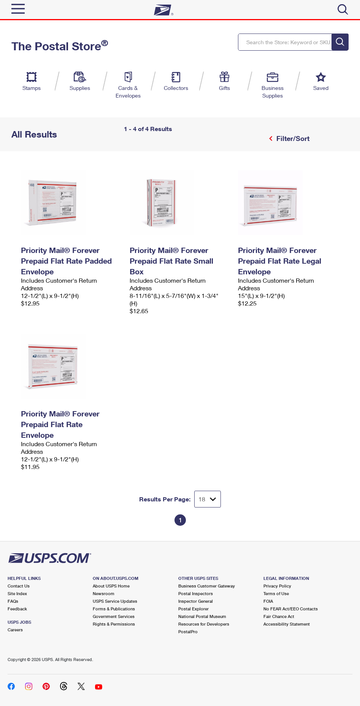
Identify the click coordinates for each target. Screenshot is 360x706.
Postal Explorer (193, 608)
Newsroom (103, 593)
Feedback (17, 608)
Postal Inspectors (195, 593)
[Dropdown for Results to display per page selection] (207, 499)
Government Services (114, 616)
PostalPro (188, 631)
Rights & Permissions (114, 623)
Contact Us (19, 585)
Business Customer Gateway (206, 585)
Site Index (17, 593)
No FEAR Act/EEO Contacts (290, 608)
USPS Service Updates (115, 601)
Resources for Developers (203, 623)
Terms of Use (276, 593)
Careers (15, 629)
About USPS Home (111, 585)
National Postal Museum (202, 616)
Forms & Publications (114, 608)
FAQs (13, 601)
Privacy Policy (277, 585)
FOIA (268, 601)
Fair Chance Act (278, 616)
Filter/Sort (291, 138)
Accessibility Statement (286, 623)
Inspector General (195, 601)
